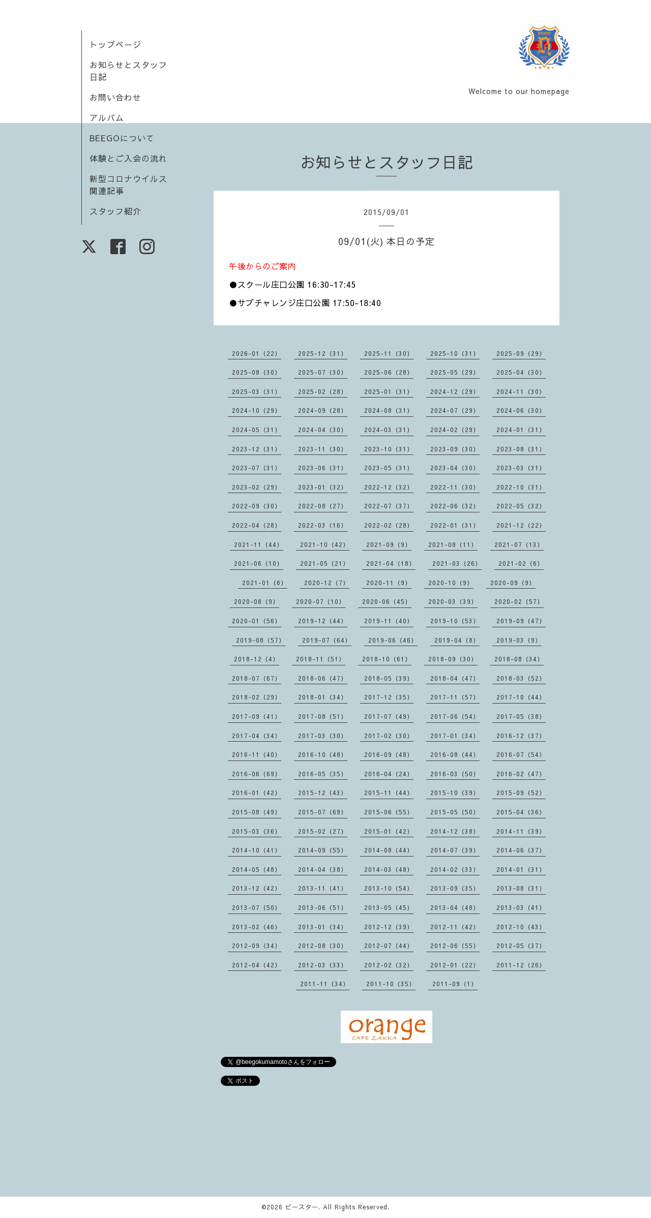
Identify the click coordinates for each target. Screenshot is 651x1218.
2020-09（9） (513, 582)
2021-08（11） (453, 544)
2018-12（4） (256, 659)
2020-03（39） (453, 601)
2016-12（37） (521, 736)
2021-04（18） (391, 563)
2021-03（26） (457, 563)
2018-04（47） (455, 678)
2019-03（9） (519, 640)
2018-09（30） (453, 659)
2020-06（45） (386, 601)
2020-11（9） (388, 582)
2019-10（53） (455, 621)
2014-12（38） (455, 831)
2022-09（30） (256, 506)
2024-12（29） (455, 391)
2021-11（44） (258, 544)
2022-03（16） (322, 525)
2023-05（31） (388, 468)
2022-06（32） (455, 506)
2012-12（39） (388, 927)
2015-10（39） (455, 792)
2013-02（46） (256, 927)
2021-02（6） (521, 563)
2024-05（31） (256, 429)
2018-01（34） (322, 697)
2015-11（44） (388, 792)
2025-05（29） (455, 372)
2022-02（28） (388, 525)
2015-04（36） (521, 812)
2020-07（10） (320, 601)
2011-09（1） (455, 984)
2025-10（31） (455, 353)
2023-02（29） (256, 487)
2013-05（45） (388, 907)
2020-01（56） (256, 621)
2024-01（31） (521, 429)
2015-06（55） (388, 812)
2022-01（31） (455, 525)
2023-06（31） (322, 468)
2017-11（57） (455, 697)
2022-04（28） (256, 525)
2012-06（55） (455, 945)
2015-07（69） (322, 812)
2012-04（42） (256, 965)
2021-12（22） (521, 525)
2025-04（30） (521, 372)
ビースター (301, 1207)
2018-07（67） (256, 678)
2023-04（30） (455, 468)
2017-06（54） (455, 716)
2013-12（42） (256, 888)
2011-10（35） (391, 984)
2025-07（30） (322, 372)
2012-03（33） (322, 965)
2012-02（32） (388, 965)
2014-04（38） (322, 869)
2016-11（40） (256, 754)
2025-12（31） (322, 353)
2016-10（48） (322, 754)
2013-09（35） (455, 888)
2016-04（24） (388, 774)
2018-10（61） (386, 659)
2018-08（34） (519, 659)
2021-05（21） (324, 563)
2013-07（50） (256, 907)
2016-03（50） (455, 774)
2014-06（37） (521, 850)
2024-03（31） (388, 429)
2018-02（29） (256, 697)
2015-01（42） (388, 831)
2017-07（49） (388, 716)
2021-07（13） (519, 544)
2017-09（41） (256, 716)
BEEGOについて (122, 137)
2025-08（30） (256, 372)
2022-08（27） (322, 506)
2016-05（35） (322, 774)
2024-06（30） (521, 410)
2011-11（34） (324, 984)
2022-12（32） (388, 487)
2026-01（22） (256, 353)
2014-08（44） (388, 850)
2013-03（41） (521, 907)
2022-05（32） (521, 506)
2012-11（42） (455, 927)
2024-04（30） (322, 429)
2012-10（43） (521, 927)
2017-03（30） (322, 736)
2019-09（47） (521, 621)
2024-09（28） (322, 410)
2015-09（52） (521, 792)
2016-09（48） (388, 754)
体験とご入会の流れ (128, 158)
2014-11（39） (521, 831)
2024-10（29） (256, 410)
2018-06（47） (322, 678)
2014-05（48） (256, 869)
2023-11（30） (322, 449)
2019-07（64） (326, 640)
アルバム (107, 117)
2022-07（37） (388, 506)
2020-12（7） (326, 582)
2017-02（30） (388, 736)
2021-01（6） (264, 582)
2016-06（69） (256, 774)
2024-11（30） (521, 391)
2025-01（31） (388, 391)
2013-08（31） (521, 888)
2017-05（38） (521, 716)
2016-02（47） (521, 774)
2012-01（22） (455, 965)
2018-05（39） (388, 678)
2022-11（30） (455, 487)
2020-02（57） (519, 601)
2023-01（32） (322, 487)
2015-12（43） (322, 792)
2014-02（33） (455, 869)
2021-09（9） (388, 544)
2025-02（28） (322, 391)
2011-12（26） (521, 965)
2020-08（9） (256, 601)
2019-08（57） (260, 640)
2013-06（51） (322, 907)
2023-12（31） (256, 449)
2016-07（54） (521, 754)
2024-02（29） (455, 429)
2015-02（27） (322, 831)
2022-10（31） (521, 487)
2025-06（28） (388, 372)
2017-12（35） (388, 697)
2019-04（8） (457, 640)
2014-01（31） (521, 869)
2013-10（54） (388, 888)
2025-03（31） (256, 391)
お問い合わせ (115, 97)
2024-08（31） (388, 410)
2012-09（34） (256, 945)
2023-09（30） (455, 449)
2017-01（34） (455, 736)
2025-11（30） (388, 353)
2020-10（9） (451, 582)
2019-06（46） (393, 640)
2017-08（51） (322, 716)
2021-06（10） (258, 563)
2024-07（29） (455, 410)
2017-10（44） (521, 697)
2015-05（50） (455, 812)
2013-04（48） (455, 907)
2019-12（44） (322, 621)
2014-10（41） (256, 850)
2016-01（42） (256, 792)
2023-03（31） (521, 468)
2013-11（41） (322, 888)
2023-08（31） (521, 449)
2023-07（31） (256, 468)
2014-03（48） (388, 869)
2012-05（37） (521, 945)
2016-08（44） (455, 754)
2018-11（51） (320, 659)
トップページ (115, 44)
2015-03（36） (256, 831)
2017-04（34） (256, 736)
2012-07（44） (388, 945)
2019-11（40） (388, 621)
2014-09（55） (322, 850)
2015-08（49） (256, 812)
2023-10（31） (388, 449)
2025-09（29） (521, 353)
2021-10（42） (324, 544)
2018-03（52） (521, 678)
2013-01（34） (322, 927)
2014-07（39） (455, 850)
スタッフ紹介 (115, 211)
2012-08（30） (322, 945)
